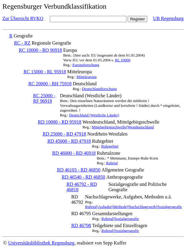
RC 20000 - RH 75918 (50, 83)
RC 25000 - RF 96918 (44, 98)
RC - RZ (22, 42)
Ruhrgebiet (110, 146)
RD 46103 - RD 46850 (78, 169)
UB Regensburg (168, 18)
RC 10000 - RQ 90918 (40, 50)
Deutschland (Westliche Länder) (94, 115)
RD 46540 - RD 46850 (83, 177)
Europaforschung (85, 65)
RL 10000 (122, 60)
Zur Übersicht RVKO (22, 18)
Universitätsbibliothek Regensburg (41, 242)
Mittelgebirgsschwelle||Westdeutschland (123, 127)
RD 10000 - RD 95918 (59, 121)
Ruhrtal (112, 163)
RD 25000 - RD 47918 (64, 133)
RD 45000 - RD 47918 (69, 141)
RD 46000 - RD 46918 (74, 153)
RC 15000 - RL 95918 (45, 71)
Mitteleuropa (87, 77)
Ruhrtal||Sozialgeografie (120, 218)
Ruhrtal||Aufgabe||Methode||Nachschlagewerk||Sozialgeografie (133, 206)
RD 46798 (81, 225)
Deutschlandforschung (99, 88)
